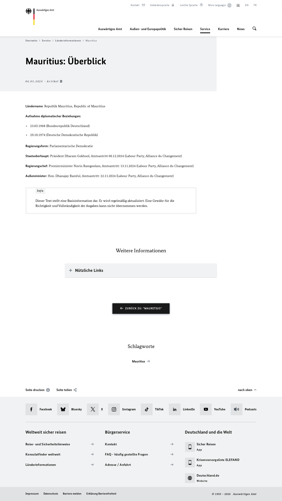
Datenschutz (50, 493)
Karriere (223, 29)
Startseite (32, 40)
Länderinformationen (69, 40)
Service (205, 29)
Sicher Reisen (183, 29)
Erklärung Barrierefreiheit (101, 493)
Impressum (32, 493)
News (241, 29)
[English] (247, 5)
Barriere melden (72, 493)
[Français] (255, 5)
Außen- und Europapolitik (148, 29)
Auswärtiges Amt (110, 29)
